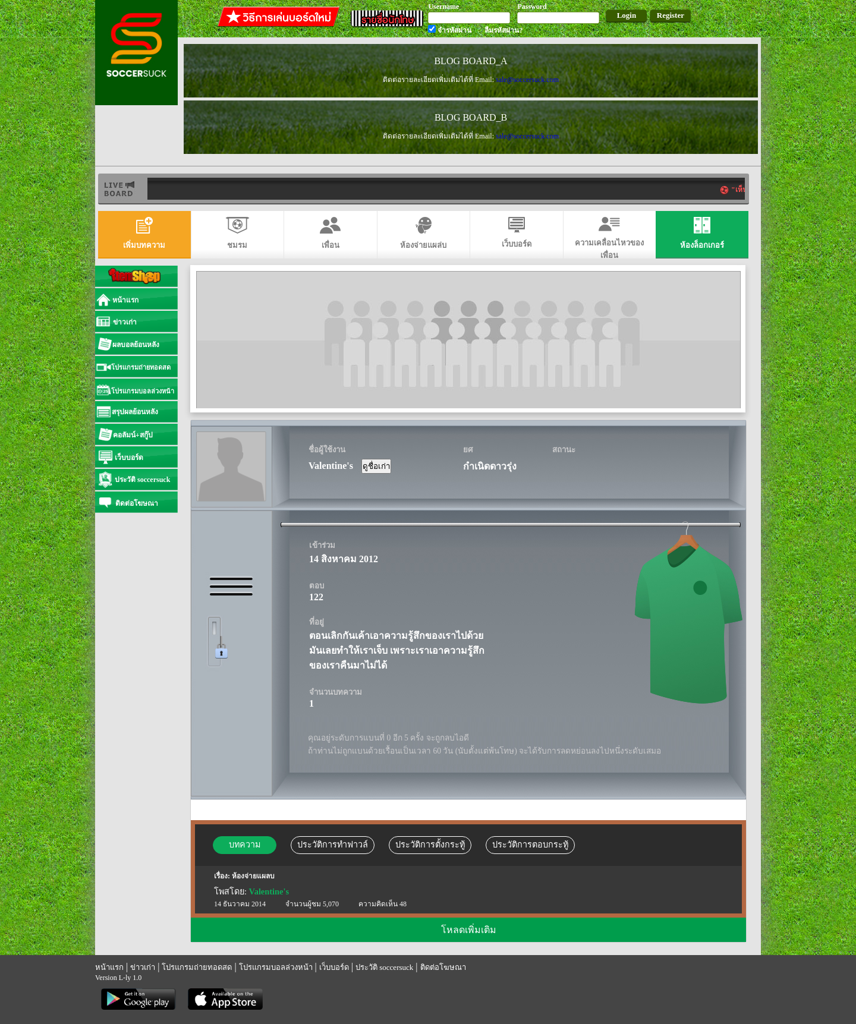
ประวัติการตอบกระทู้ (530, 844)
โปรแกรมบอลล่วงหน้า (276, 967)
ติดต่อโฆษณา (443, 967)
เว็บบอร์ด (334, 967)
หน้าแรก (109, 967)
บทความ (244, 844)
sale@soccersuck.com (527, 79)
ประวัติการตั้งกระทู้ (430, 844)
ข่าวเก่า (142, 967)
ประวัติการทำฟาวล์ (332, 844)
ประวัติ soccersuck (384, 967)
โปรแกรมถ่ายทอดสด (197, 967)
